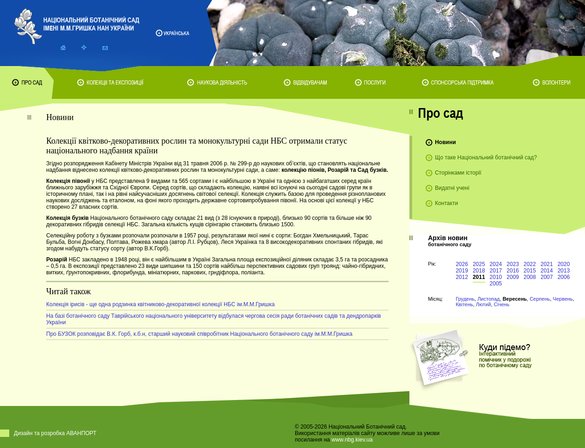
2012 (462, 277)
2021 (547, 264)
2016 (512, 270)
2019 (462, 270)
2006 (563, 277)
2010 (496, 277)
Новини (445, 142)
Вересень (515, 299)
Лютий (483, 304)
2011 (479, 277)
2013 (563, 270)
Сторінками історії (458, 173)
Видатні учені (452, 188)
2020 (563, 264)
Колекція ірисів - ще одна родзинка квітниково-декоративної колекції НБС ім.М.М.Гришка (160, 304)
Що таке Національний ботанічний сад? (486, 157)
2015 (530, 270)
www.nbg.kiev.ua (351, 439)
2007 (547, 277)
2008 (530, 277)
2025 (479, 264)
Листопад (488, 299)
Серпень (540, 299)
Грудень (465, 299)
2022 (530, 264)
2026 (462, 264)
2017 (496, 270)
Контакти (446, 203)
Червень (563, 299)
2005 (496, 283)
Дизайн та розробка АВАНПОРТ (55, 433)
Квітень (464, 304)
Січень (502, 304)
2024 (496, 264)
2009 (512, 277)
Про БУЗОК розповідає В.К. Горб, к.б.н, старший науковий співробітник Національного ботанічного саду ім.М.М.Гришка (199, 334)
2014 (547, 270)
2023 (512, 264)
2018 (479, 270)
